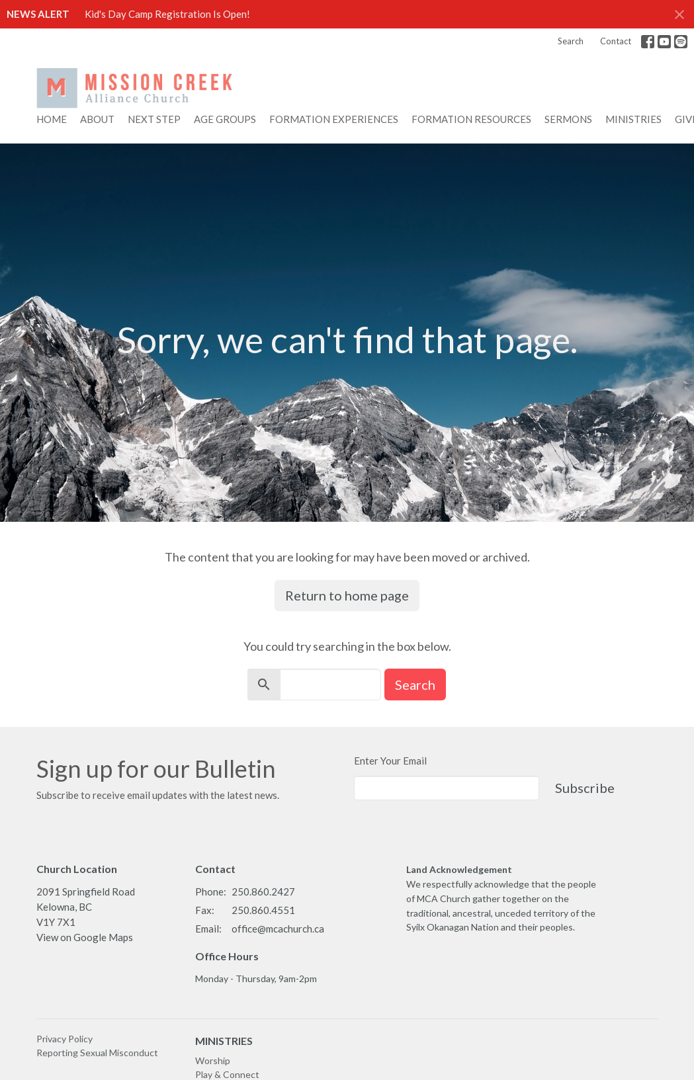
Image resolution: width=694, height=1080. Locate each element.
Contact (615, 41)
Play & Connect (227, 1074)
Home (51, 119)
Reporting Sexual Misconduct (97, 1052)
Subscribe (585, 788)
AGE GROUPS (225, 119)
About (97, 119)
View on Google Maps (84, 937)
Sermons (568, 119)
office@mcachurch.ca (278, 929)
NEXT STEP (154, 119)
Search (571, 41)
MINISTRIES (224, 1040)
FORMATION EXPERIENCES (333, 119)
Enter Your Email (390, 761)
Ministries (633, 119)
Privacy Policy (64, 1038)
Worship (212, 1060)
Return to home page (347, 595)
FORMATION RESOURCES (471, 119)
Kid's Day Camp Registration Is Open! (167, 14)
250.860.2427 (263, 891)
